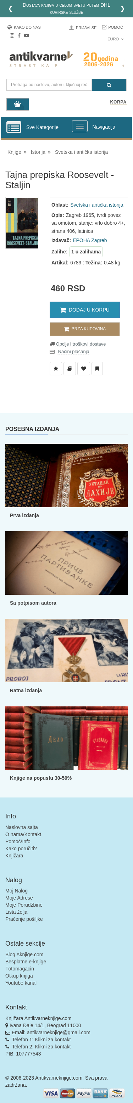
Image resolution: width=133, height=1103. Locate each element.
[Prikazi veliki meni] (80, 126)
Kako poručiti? (21, 848)
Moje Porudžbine (24, 905)
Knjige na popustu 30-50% (41, 778)
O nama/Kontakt (23, 834)
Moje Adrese (19, 898)
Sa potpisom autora (33, 603)
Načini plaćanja (73, 351)
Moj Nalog (16, 891)
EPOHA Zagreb (90, 240)
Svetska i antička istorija (81, 152)
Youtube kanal (21, 983)
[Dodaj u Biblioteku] (69, 368)
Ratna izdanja (26, 690)
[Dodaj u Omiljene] (83, 368)
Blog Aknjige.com (24, 954)
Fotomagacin (19, 969)
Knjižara (14, 855)
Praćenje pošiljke (24, 919)
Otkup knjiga (19, 976)
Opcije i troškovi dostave (80, 344)
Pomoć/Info (18, 841)
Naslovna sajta (21, 827)
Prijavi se (86, 28)
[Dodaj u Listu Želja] (56, 368)
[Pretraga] (109, 85)
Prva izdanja (24, 515)
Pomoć (115, 27)
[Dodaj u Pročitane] (97, 368)
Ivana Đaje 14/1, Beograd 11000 (45, 1025)
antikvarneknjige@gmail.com (58, 1032)
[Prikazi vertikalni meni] (13, 127)
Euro (115, 39)
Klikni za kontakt (53, 1039)
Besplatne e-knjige (25, 961)
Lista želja (16, 912)
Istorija (38, 152)
